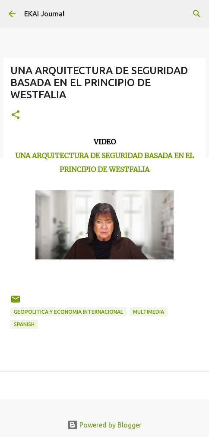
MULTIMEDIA (148, 312)
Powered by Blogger (104, 425)
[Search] (197, 13)
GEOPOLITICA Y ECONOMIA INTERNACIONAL (68, 312)
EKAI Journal (44, 14)
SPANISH (24, 324)
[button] (15, 115)
